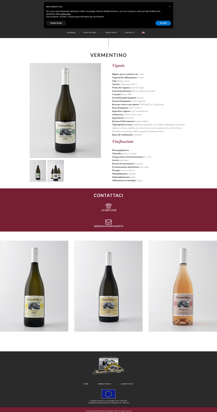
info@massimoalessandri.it (108, 226)
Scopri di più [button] (56, 23)
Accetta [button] (163, 23)
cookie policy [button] (65, 14)
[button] (169, 6)
